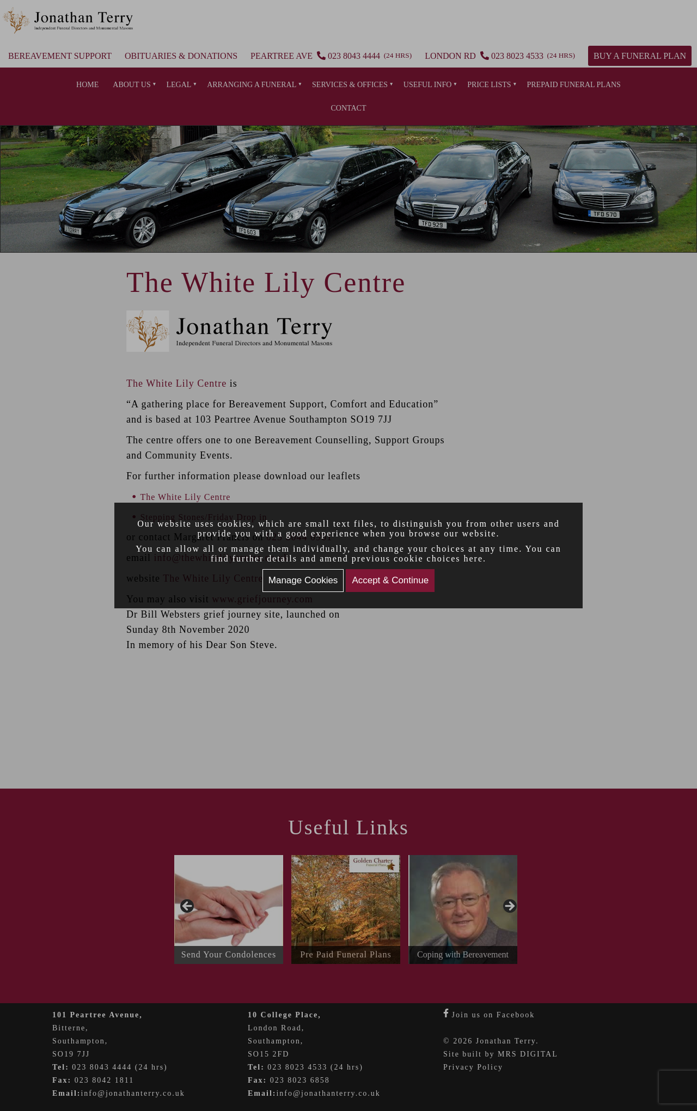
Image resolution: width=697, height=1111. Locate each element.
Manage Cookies (303, 580)
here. (475, 558)
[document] (348, 555)
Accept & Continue (390, 580)
